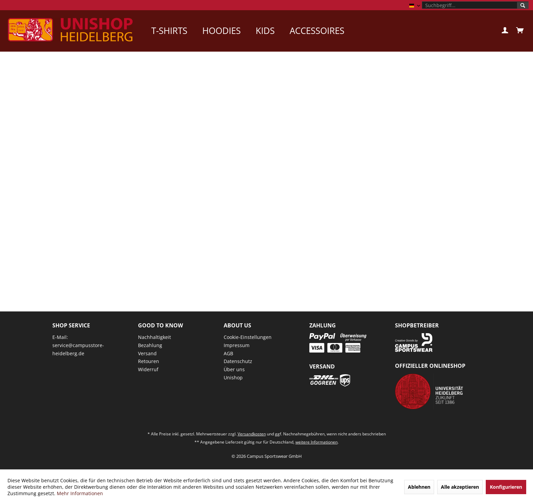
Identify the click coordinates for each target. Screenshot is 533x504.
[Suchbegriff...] (475, 5)
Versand (147, 353)
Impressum (237, 345)
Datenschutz (238, 361)
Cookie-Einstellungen (248, 337)
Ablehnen (419, 487)
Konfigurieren (506, 487)
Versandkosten (252, 434)
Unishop (233, 377)
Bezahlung (150, 345)
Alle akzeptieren (460, 487)
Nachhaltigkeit (154, 337)
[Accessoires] (317, 30)
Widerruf (148, 369)
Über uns (234, 369)
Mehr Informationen (80, 493)
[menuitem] (475, 5)
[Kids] (265, 30)
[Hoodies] (221, 30)
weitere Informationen (316, 442)
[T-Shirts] (169, 30)
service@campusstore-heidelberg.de (78, 349)
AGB (228, 353)
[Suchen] (523, 5)
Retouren (148, 361)
